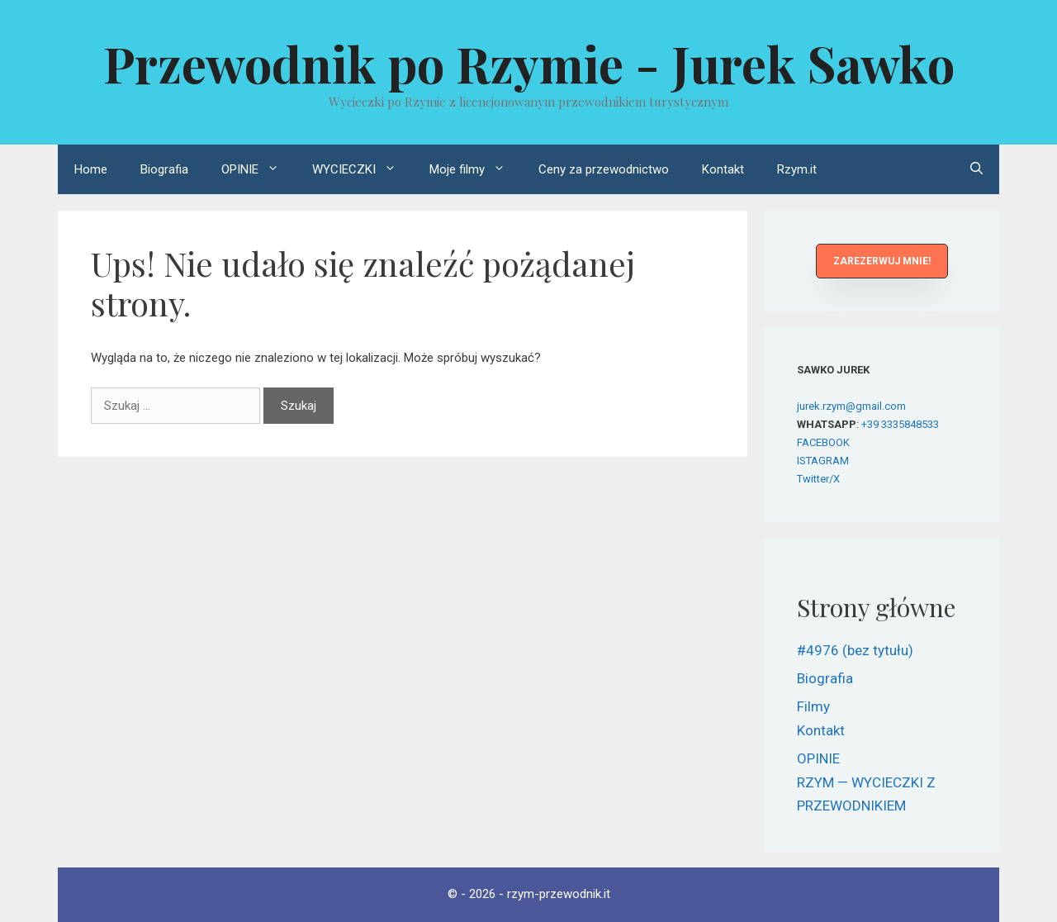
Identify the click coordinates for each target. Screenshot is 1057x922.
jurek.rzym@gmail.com (851, 406)
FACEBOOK (823, 442)
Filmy (813, 706)
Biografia (164, 169)
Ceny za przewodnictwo (603, 169)
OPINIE (258, 169)
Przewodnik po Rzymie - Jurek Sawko (529, 63)
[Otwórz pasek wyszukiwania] (976, 169)
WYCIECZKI (362, 169)
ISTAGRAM (823, 460)
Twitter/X (818, 479)
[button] (882, 261)
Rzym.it (797, 169)
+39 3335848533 (900, 424)
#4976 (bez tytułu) (855, 650)
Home (90, 169)
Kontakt (723, 169)
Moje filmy (475, 169)
